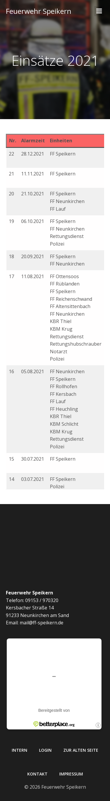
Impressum (71, 774)
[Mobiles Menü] (99, 11)
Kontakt (37, 774)
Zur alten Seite (80, 750)
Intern (19, 750)
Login (45, 750)
